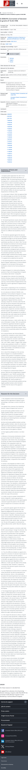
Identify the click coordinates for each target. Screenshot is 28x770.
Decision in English (13, 54)
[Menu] (22, 3)
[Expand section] (25, 702)
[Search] (17, 3)
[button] (14, 170)
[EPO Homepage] (9, 4)
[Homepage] (0, 12)
